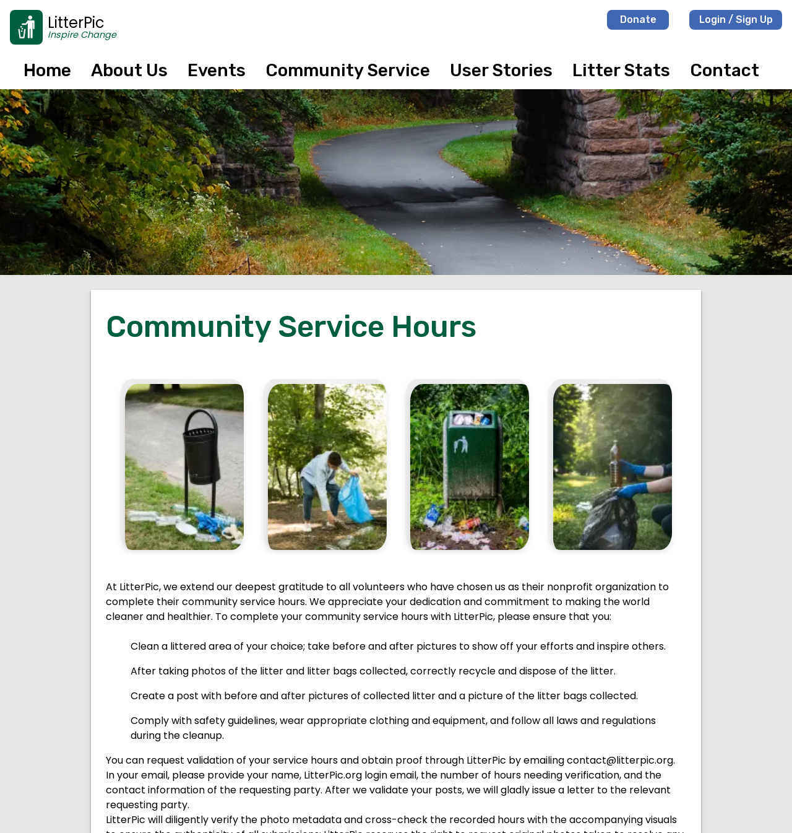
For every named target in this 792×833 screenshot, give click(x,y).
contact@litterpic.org (620, 760)
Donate (638, 19)
